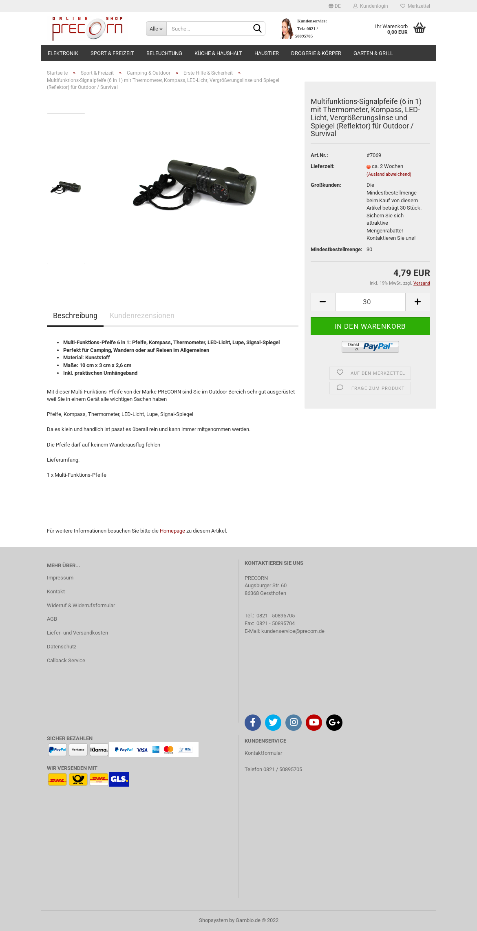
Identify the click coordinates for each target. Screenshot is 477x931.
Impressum (60, 578)
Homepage (172, 531)
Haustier (266, 53)
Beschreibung (75, 315)
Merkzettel (415, 6)
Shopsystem (213, 920)
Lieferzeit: (323, 166)
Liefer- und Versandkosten (77, 633)
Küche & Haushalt (218, 53)
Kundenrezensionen (142, 315)
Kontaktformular (263, 753)
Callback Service (66, 660)
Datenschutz (61, 647)
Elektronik (63, 53)
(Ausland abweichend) (389, 174)
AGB (52, 619)
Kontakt (56, 591)
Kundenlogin (370, 6)
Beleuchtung (164, 53)
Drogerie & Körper (316, 53)
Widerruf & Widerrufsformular (81, 605)
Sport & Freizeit (112, 53)
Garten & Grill (373, 53)
